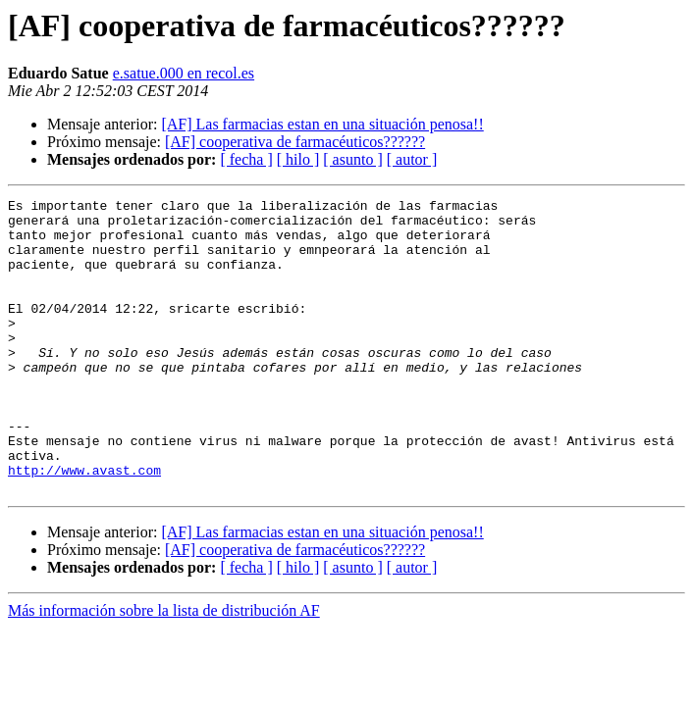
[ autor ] (412, 159)
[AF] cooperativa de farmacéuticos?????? (295, 141)
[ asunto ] (352, 159)
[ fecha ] (246, 159)
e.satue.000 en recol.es (183, 73)
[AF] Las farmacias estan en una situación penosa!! (322, 124)
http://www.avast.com (84, 525)
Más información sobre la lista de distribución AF (164, 669)
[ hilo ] (298, 159)
